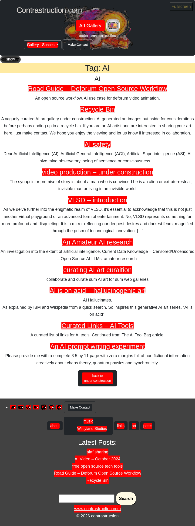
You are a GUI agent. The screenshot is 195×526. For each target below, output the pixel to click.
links (120, 426)
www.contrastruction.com (97, 508)
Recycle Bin (97, 109)
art (134, 426)
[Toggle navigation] (113, 25)
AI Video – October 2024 (98, 459)
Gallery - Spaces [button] (41, 45)
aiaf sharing (97, 452)
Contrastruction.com (49, 10)
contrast (97, 36)
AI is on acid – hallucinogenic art (97, 290)
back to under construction (97, 378)
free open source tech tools (97, 466)
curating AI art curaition (97, 270)
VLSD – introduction (97, 200)
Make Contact (78, 45)
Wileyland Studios (92, 429)
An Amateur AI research (97, 242)
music (88, 421)
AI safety (97, 144)
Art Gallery (90, 25)
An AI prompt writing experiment (97, 346)
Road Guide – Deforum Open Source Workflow (97, 88)
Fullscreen (181, 6)
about (55, 426)
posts (147, 426)
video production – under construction (97, 172)
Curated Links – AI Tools (97, 325)
